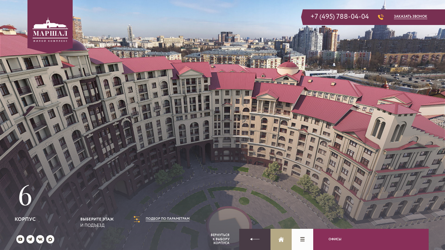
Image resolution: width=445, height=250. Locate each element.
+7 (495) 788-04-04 (339, 17)
